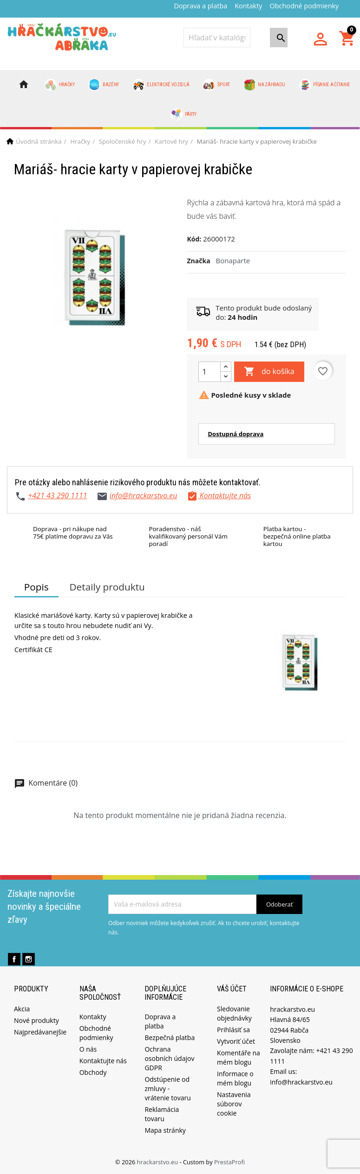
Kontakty (248, 5)
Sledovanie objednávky (234, 1013)
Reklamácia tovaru (161, 1114)
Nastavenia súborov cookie (234, 1103)
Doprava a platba (200, 5)
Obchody (93, 1072)
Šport (216, 85)
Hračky (60, 85)
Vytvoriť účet (236, 1041)
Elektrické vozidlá (161, 85)
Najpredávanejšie (40, 1032)
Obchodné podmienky (304, 5)
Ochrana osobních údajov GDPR (169, 1058)
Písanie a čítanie (324, 85)
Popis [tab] (36, 586)
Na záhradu (264, 85)
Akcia (22, 1008)
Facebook (14, 959)
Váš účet (232, 988)
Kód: (194, 239)
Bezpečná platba (169, 1037)
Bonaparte (233, 260)
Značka (198, 260)
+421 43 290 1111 (57, 495)
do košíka (269, 372)
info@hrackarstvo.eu (143, 495)
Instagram (28, 959)
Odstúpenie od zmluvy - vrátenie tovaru (167, 1088)
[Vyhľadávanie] (216, 37)
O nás (88, 1049)
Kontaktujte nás (103, 1060)
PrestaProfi (229, 1162)
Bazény (103, 85)
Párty (183, 114)
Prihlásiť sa (233, 1029)
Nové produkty (36, 1020)
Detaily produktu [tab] (106, 586)
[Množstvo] (209, 372)
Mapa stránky (164, 1130)
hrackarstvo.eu (158, 1162)
